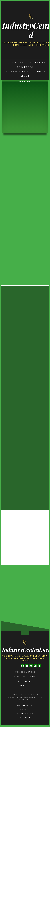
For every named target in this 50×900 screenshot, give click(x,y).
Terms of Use (25, 713)
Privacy (25, 709)
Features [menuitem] (37, 62)
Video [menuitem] (39, 71)
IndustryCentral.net (25, 649)
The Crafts (25, 685)
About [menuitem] (25, 75)
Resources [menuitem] (25, 67)
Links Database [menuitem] (17, 71)
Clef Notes (25, 681)
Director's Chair (25, 676)
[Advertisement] (25, 107)
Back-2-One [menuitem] (14, 62)
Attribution (25, 705)
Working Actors (25, 672)
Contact (25, 718)
